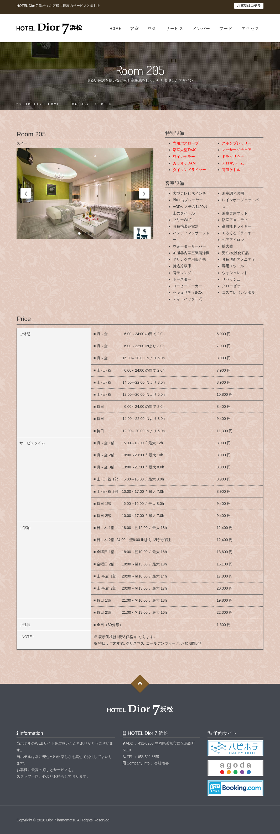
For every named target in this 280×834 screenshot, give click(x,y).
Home (115, 28)
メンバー (201, 28)
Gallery (80, 104)
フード (226, 28)
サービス (175, 28)
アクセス (251, 28)
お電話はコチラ (249, 6)
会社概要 (161, 763)
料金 (152, 28)
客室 (134, 28)
